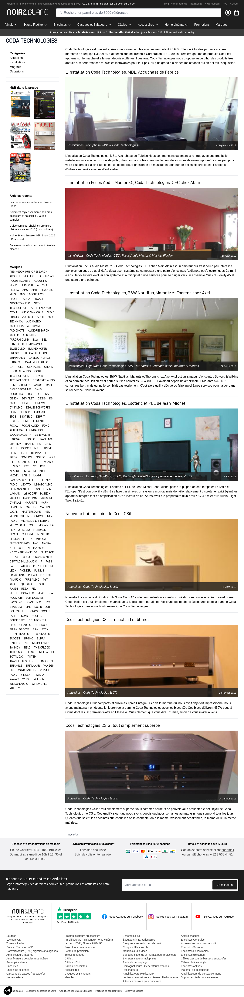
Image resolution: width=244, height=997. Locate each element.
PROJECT (46, 575)
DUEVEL (26, 403)
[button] (7, 990)
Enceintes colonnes (17, 969)
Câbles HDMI (72, 962)
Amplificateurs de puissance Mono (201, 973)
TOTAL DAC (17, 656)
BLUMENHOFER (37, 348)
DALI (49, 384)
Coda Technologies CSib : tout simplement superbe (112, 725)
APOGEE (15, 298)
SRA (36, 629)
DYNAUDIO (16, 407)
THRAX (29, 652)
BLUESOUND (17, 348)
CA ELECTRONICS (40, 357)
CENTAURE (34, 366)
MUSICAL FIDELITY (21, 538)
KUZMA (14, 475)
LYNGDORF (30, 493)
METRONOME (35, 516)
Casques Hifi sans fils (135, 947)
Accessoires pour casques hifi (198, 943)
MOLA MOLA (46, 525)
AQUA (27, 298)
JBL (12, 461)
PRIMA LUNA (17, 575)
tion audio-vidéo (52, 3)
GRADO (31, 439)
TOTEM (31, 656)
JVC (34, 466)
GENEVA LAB (42, 434)
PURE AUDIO (32, 579)
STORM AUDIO (41, 633)
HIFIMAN (36, 452)
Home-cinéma (14, 977)
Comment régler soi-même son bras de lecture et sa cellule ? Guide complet (31, 216)
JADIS (51, 457)
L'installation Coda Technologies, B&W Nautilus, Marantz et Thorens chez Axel (137, 293)
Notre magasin (212, 3)
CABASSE (16, 362)
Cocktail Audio (20, 371)
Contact (234, 3)
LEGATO (26, 484)
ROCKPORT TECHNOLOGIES (27, 597)
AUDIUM (15, 335)
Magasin (15, 66)
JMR (26, 466)
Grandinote (47, 439)
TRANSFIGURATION (22, 661)
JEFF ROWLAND (43, 461)
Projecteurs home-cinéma (80, 947)
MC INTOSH (17, 516)
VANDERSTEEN (27, 670)
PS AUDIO (16, 579)
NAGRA (46, 543)
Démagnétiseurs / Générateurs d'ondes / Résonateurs (146, 968)
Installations (196, 3)
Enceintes (12, 966)
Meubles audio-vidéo (135, 950)
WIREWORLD (39, 683)
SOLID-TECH (42, 606)
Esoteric (91, 476)
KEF (42, 466)
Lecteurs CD (13, 939)
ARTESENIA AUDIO (42, 307)
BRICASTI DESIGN (36, 353)
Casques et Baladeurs (78, 973)
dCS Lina (43, 393)
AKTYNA (42, 285)
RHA (50, 593)
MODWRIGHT (18, 525)
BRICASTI (16, 353)
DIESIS (42, 398)
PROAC (32, 575)
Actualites (16, 57)
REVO (41, 593)
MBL (47, 511)
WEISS (26, 679)
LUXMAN (15, 493)
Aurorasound (19, 339)
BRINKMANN (17, 357)
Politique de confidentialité (108, 991)
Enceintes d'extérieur (193, 954)
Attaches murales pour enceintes (142, 981)
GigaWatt (92, 366)
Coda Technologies (125, 145)
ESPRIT (40, 416)
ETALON (15, 421)
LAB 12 (26, 475)
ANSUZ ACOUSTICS (31, 294)
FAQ (225, 3)
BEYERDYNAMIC (32, 344)
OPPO (26, 557)
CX (115, 692)
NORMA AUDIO (36, 547)
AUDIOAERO (33, 321)
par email (228, 850)
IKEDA (14, 457)
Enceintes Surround (192, 947)
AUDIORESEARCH (38, 330)
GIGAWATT (16, 439)
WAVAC (14, 679)
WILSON (39, 679)
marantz (179, 366)
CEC (21, 366)
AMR (35, 289)
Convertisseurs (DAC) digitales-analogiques (32, 950)
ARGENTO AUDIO (20, 303)
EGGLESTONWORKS (38, 407)
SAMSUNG (16, 602)
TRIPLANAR (33, 665)
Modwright (130, 476)
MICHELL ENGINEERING (35, 520)
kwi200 (143, 476)
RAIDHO (42, 584)
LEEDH (33, 480)
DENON (14, 398)
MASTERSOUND (32, 511)
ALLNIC (14, 289)
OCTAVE (15, 557)
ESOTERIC (26, 416)
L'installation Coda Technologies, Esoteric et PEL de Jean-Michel (125, 403)
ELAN (13, 412)
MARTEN (31, 507)
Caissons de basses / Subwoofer (25, 973)
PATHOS (25, 566)
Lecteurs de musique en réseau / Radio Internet (151, 977)
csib (115, 586)
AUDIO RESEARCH (33, 316)
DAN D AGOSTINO (21, 389)
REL (34, 588)
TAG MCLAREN (40, 643)
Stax (45, 629)
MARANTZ (31, 502)
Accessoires (72, 969)
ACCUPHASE (47, 276)
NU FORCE (47, 552)
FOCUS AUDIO (30, 425)
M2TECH (45, 493)
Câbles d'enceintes (76, 966)
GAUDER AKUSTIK (21, 434)
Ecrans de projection (77, 950)
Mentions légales (14, 991)
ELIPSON (25, 412)
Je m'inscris (225, 884)
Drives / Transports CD (19, 947)
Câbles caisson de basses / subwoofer (203, 958)
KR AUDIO (30, 470)
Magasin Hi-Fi (14, 3)
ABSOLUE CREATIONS (23, 276)
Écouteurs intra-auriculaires (139, 939)
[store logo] (28, 12)
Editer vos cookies (134, 991)
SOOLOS (37, 615)
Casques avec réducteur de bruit (142, 943)
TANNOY (15, 647)
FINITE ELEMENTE (34, 421)
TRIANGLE (16, 665)
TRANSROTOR (46, 661)
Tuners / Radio (15, 943)
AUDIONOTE (17, 330)
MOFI (32, 525)
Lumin (47, 489)
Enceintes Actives (191, 966)
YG (19, 688)
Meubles (70, 977)
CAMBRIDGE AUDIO (36, 362)
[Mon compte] (228, 13)
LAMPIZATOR (18, 480)
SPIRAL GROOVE (20, 629)
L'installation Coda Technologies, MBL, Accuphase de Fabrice (122, 72)
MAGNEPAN (30, 498)
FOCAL (14, 425)
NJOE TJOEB (17, 547)
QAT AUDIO (28, 584)
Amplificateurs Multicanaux (138, 973)
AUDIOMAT (33, 326)
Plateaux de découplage (195, 969)
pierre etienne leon (171, 476)
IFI (46, 452)
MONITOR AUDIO (20, 529)
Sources (11, 935)
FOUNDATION (34, 430)
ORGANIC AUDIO (43, 557)
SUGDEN (15, 638)
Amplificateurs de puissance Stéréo (27, 958)
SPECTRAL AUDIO (21, 624)
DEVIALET (28, 398)
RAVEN (14, 588)
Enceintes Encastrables (194, 950)
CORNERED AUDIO (44, 380)
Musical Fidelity (162, 255)
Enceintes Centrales (193, 939)
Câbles (69, 958)
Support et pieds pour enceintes (199, 977)
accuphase (93, 145)
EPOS (13, 416)
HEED (13, 452)
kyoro (153, 476)
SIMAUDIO (16, 606)
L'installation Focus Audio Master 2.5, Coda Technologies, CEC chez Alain (132, 182)
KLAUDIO (15, 470)
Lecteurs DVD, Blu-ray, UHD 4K (83, 943)
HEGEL (24, 452)
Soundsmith (37, 620)
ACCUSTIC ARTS (20, 280)
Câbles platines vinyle (193, 962)
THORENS (16, 652)
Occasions (17, 71)
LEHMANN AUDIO (20, 489)
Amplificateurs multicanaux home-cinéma (89, 939)
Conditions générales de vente (41, 991)
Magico (15, 498)
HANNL (29, 443)
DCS (31, 393)
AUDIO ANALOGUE (32, 312)
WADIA (40, 674)
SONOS (33, 611)
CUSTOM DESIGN (20, 384)
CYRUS (38, 384)
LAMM (37, 475)
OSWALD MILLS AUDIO (24, 561)
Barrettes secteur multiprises (139, 958)
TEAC (27, 647)
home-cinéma (29, 3)
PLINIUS (39, 570)
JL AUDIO (15, 466)
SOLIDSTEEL (18, 611)
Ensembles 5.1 (131, 935)
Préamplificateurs (16, 962)
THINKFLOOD (42, 647)
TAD (26, 643)
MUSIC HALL (45, 534)
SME (28, 606)
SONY (25, 615)
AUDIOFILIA (17, 326)
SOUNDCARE (18, 620)
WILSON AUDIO (19, 683)
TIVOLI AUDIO (45, 652)
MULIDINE (28, 534)
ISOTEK (40, 457)
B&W (35, 339)
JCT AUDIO (24, 461)
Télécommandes (74, 954)
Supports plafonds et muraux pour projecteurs (149, 954)
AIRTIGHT (28, 285)
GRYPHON (16, 443)
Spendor (41, 624)
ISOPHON (26, 457)
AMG (25, 289)
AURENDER (29, 335)
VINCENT (27, 674)
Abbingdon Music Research (28, 271)
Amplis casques (190, 935)
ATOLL (14, 312)
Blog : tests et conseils (175, 3)
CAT (12, 366)
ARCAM (38, 298)
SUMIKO (28, 638)
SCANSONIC (34, 602)
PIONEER (25, 570)
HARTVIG (47, 448)
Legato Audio (43, 484)
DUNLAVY (39, 403)
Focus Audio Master (135, 255)
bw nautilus (143, 366)
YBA (12, 688)
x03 (189, 476)
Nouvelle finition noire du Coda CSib (98, 513)
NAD (36, 543)
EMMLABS (40, 412)
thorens (194, 366)
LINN (37, 489)
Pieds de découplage (135, 962)
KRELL (43, 470)
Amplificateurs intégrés (19, 954)
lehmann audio (163, 366)
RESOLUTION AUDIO (22, 593)
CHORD (48, 366)
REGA (25, 588)
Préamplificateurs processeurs (82, 935)
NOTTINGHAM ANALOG (24, 552)
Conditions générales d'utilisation (75, 991)
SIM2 (47, 602)
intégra (40, 3)
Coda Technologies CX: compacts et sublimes (107, 619)
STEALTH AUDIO (20, 633)
